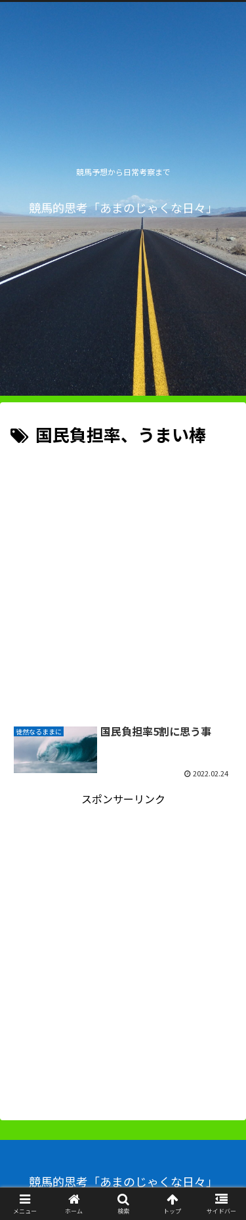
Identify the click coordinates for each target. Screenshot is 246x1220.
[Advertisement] (123, 579)
